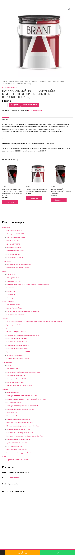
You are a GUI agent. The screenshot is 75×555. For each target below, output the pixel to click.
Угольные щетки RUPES (15, 355)
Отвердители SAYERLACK (15, 251)
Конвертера (11, 288)
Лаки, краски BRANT (13, 278)
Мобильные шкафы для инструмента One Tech (23, 426)
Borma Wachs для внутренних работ (19, 264)
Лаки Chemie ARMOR (13, 369)
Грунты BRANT (19, 81)
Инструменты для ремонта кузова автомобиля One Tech (26, 399)
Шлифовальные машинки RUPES (18, 358)
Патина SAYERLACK (13, 254)
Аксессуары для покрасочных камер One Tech (22, 406)
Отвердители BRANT (14, 281)
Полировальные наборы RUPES (17, 348)
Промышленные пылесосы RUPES (18, 352)
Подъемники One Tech (14, 402)
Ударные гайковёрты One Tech (17, 443)
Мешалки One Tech (13, 392)
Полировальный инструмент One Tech (20, 433)
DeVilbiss (5, 318)
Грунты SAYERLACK (13, 240)
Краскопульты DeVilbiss (15, 325)
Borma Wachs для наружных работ (18, 267)
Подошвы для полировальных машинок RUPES (23, 335)
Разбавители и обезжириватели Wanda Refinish (23, 311)
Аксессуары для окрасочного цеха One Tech (22, 396)
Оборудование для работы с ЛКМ (18, 429)
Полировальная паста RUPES (17, 338)
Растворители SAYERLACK (16, 257)
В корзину (14, 104)
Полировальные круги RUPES (17, 342)
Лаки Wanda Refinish (13, 305)
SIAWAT (4, 456)
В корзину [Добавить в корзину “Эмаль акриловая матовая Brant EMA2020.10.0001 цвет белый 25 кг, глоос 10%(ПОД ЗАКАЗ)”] (10, 202)
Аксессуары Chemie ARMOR (16, 375)
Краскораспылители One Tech (17, 449)
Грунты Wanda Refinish (14, 308)
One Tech (5, 389)
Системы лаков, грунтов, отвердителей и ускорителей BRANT (28, 284)
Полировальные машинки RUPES (18, 345)
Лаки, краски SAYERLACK (15, 234)
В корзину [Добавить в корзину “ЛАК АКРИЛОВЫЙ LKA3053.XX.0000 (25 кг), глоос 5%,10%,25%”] (58, 200)
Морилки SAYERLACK (14, 247)
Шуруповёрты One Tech (14, 446)
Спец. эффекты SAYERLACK (16, 237)
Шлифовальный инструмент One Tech (20, 453)
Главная (4, 81)
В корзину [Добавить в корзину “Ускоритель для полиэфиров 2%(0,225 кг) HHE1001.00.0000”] (34, 198)
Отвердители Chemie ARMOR (16, 379)
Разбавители (11, 291)
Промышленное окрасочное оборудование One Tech (25, 436)
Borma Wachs (6, 261)
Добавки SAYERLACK (14, 244)
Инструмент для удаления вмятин (18, 419)
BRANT (11, 81)
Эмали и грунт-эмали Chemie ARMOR (19, 385)
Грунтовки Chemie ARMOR (15, 382)
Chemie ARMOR (7, 362)
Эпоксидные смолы (13, 298)
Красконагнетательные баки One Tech (20, 422)
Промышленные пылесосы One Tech (19, 439)
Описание (5, 119)
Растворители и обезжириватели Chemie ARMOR (23, 372)
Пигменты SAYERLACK (14, 230)
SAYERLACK (6, 227)
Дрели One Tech (12, 412)
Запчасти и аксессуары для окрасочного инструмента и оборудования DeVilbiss (34, 321)
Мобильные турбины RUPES (16, 332)
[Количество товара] (5, 105)
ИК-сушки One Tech (13, 416)
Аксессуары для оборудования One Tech (21, 409)
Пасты (9, 365)
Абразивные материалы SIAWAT (18, 460)
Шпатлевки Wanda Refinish (16, 315)
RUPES (4, 329)
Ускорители (11, 294)
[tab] (5, 119)
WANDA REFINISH (8, 302)
